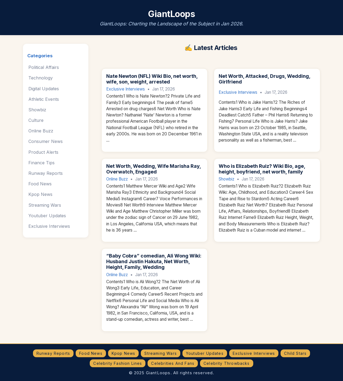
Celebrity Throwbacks (227, 363)
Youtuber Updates (47, 215)
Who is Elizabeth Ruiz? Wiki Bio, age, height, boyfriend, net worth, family (262, 169)
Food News (40, 183)
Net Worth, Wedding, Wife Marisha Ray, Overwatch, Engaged (153, 169)
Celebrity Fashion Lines (117, 363)
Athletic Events (43, 99)
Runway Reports (45, 173)
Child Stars (295, 353)
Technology (40, 78)
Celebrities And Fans (172, 363)
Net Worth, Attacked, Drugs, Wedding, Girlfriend (264, 79)
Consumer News (45, 141)
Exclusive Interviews (49, 226)
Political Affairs (43, 67)
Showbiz (37, 109)
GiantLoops (171, 14)
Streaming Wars (44, 205)
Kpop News (40, 194)
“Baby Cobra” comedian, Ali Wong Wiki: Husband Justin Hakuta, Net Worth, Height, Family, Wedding (153, 261)
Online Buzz (40, 130)
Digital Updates (43, 88)
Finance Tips (41, 162)
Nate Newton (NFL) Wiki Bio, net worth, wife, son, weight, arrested (152, 79)
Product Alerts (43, 152)
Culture (36, 120)
